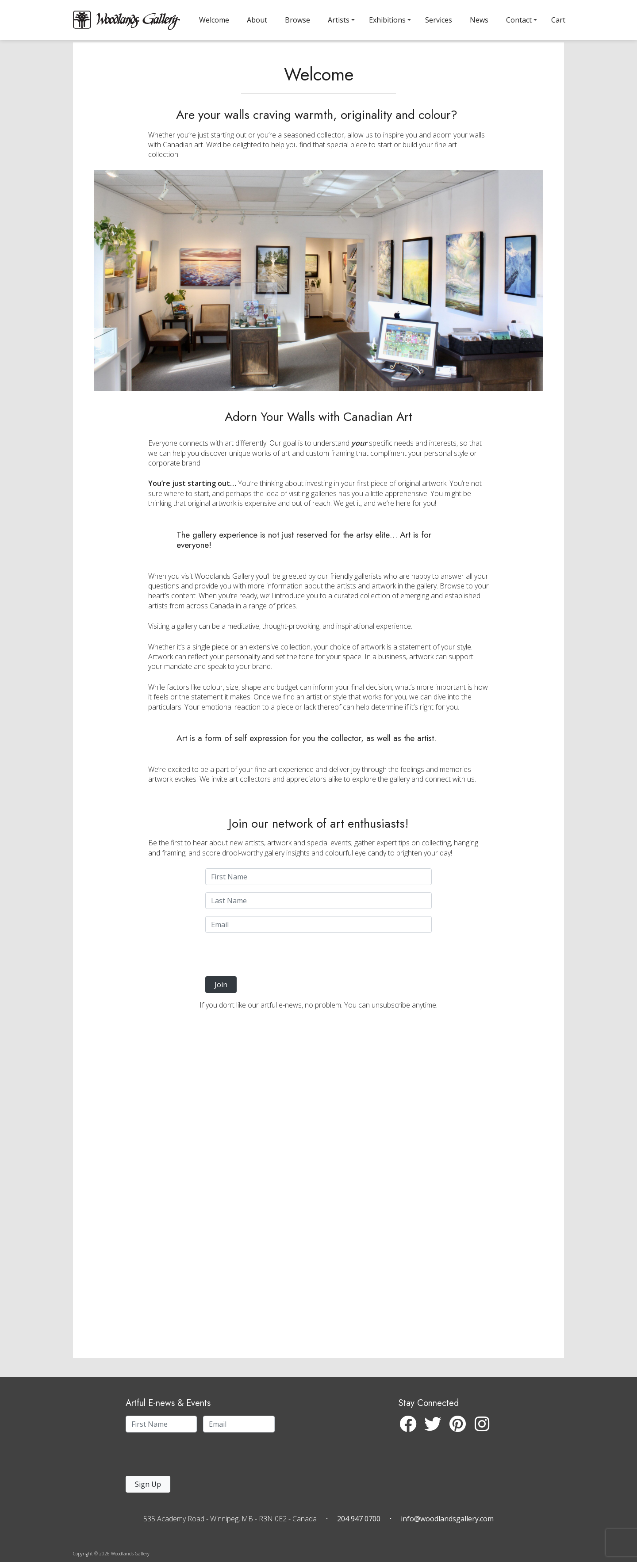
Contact (519, 20)
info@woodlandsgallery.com (447, 1519)
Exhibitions (387, 20)
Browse (297, 20)
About (257, 20)
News (479, 20)
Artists (338, 20)
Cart (558, 20)
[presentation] (259, 975)
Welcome (214, 20)
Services (438, 20)
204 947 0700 (358, 1519)
